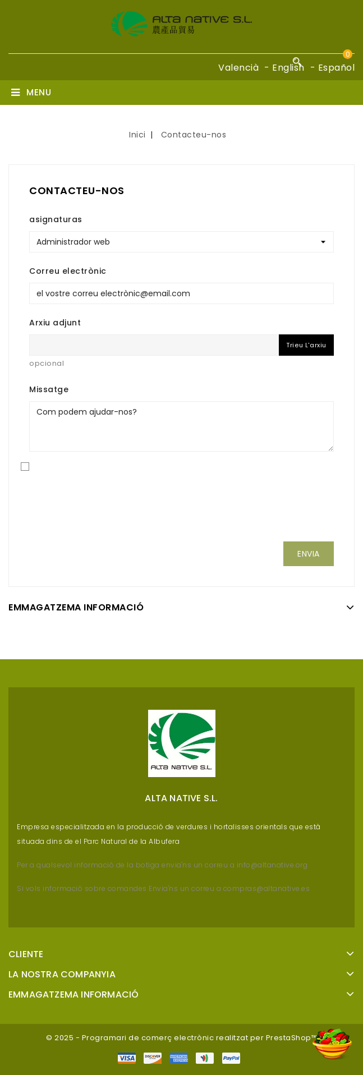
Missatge (48, 389)
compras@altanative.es (266, 888)
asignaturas (55, 219)
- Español (332, 67)
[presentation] (182, 510)
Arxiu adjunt (55, 322)
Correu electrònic (68, 271)
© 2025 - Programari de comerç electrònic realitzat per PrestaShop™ (181, 1037)
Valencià (238, 67)
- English (284, 67)
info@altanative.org (271, 865)
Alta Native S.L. (181, 798)
